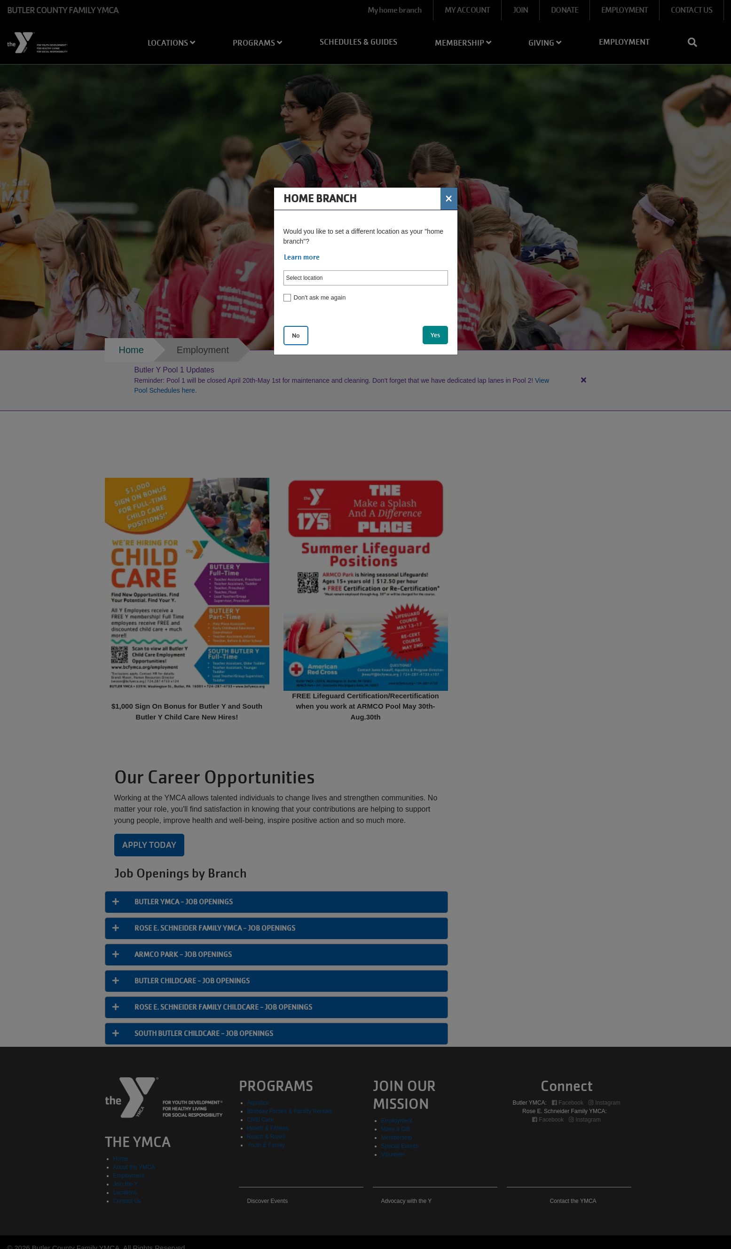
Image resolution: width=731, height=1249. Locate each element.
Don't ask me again (320, 297)
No (296, 336)
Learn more (302, 257)
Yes (435, 335)
